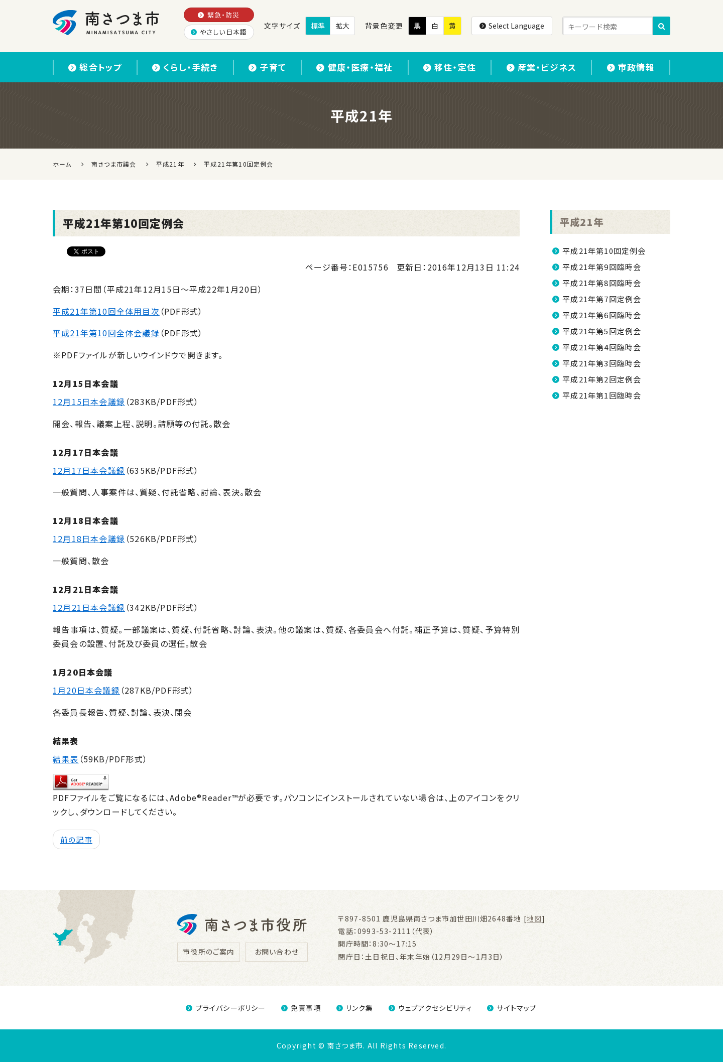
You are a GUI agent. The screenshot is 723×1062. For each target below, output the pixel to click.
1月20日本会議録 (86, 690)
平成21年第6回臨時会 (601, 315)
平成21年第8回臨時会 (601, 283)
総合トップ (95, 67)
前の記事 (76, 839)
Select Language (511, 26)
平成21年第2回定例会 (601, 379)
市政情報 (631, 67)
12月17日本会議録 (89, 470)
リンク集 (355, 1008)
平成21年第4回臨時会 (601, 347)
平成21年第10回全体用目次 (106, 311)
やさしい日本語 (219, 32)
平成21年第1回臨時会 (601, 395)
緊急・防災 (218, 15)
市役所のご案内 (208, 952)
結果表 (66, 759)
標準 (318, 26)
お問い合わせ (277, 952)
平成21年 (582, 221)
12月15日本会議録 (89, 401)
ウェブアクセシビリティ (430, 1008)
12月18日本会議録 (89, 539)
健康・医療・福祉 (354, 67)
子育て (267, 67)
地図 (534, 918)
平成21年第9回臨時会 (601, 266)
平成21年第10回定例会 (604, 250)
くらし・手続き (185, 67)
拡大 (342, 26)
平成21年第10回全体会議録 (106, 333)
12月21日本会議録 (89, 607)
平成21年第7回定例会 (601, 299)
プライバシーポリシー (226, 1008)
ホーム (62, 164)
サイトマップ (512, 1008)
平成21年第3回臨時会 (601, 363)
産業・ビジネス (542, 67)
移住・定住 (449, 67)
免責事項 (301, 1008)
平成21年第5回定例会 (601, 331)
